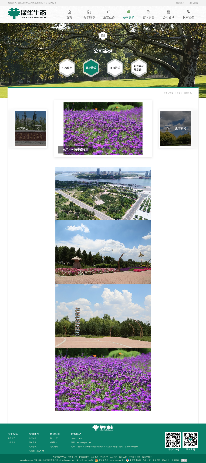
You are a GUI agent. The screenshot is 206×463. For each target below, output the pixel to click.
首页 (171, 93)
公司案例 (179, 93)
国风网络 (175, 460)
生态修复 (33, 438)
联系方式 (54, 442)
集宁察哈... (182, 128)
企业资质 (11, 442)
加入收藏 (193, 3)
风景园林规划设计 (36, 451)
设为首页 (180, 3)
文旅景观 (33, 446)
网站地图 (54, 446)
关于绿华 (13, 434)
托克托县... (24, 128)
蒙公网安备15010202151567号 (111, 460)
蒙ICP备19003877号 (85, 460)
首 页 (54, 438)
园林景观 (188, 93)
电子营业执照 (133, 460)
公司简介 (11, 438)
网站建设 (166, 460)
